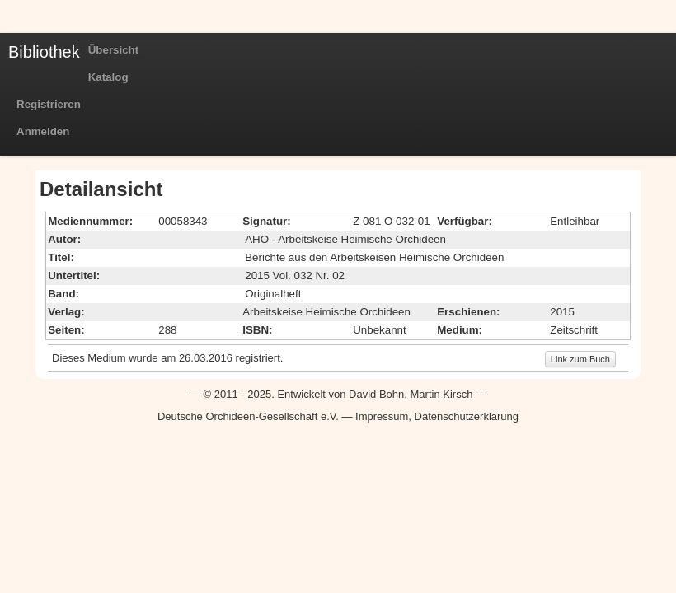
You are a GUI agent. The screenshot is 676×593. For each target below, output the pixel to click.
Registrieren (48, 104)
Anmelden (42, 131)
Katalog (108, 77)
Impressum (381, 416)
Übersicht (113, 50)
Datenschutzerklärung (467, 416)
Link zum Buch (580, 359)
